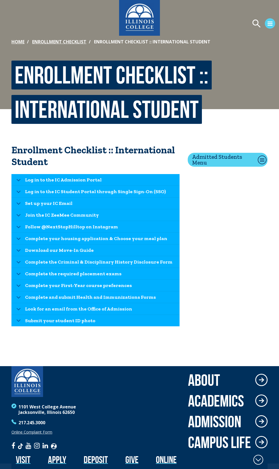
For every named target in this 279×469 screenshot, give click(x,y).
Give (131, 459)
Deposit (96, 459)
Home (18, 42)
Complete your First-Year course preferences (73, 286)
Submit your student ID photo (54, 322)
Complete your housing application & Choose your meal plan (90, 239)
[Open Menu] (212, 24)
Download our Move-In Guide (54, 251)
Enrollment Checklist (59, 42)
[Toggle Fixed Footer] (258, 459)
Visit (23, 459)
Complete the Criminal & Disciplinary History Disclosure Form (93, 263)
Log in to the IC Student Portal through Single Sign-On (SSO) (90, 193)
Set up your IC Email (43, 204)
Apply (57, 459)
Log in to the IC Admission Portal (58, 181)
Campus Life (219, 442)
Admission (214, 421)
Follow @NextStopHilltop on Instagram (66, 228)
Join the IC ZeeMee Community (56, 216)
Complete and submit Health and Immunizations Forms (85, 298)
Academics (216, 401)
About (204, 380)
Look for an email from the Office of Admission (73, 310)
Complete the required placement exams (68, 275)
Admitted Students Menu (217, 159)
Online (166, 459)
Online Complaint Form (31, 432)
